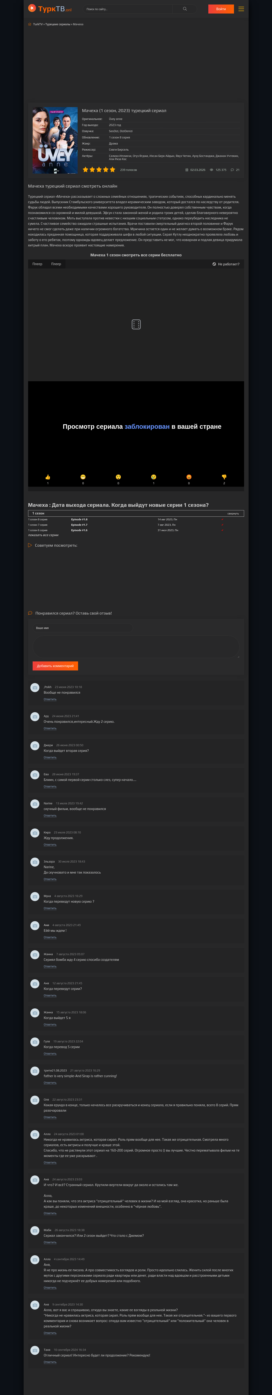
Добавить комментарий (55, 666)
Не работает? (226, 264)
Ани (46, 925)
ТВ (55, 8)
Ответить (50, 699)
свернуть (233, 513)
